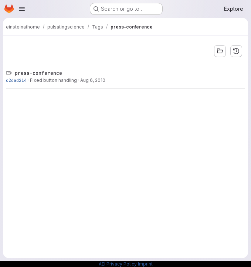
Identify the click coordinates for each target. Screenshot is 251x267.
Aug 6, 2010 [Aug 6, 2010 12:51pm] (92, 80)
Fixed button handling (53, 80)
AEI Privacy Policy (118, 264)
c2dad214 (16, 80)
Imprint (145, 264)
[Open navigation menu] (22, 9)
